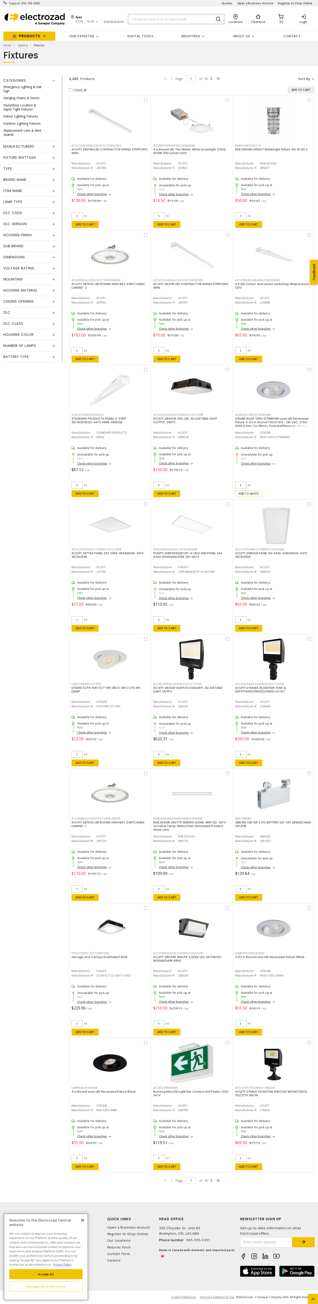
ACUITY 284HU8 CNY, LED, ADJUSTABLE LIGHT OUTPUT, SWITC (185, 420)
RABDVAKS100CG (248, 145)
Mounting (13, 279)
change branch (114, 21)
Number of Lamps (19, 345)
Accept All (46, 1274)
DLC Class (13, 323)
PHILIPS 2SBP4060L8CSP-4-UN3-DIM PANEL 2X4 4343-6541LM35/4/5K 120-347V (187, 555)
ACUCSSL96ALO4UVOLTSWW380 (96, 145)
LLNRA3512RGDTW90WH (253, 415)
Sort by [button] (304, 78)
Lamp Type (12, 201)
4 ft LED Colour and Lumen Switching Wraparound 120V (272, 286)
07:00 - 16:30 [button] (84, 21)
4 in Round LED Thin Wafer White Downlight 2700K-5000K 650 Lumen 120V (190, 151)
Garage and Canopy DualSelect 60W (99, 957)
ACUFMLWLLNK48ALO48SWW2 (258, 280)
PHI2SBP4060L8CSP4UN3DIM (175, 549)
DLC (7, 312)
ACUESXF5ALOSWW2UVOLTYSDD (177, 684)
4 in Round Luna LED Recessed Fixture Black (104, 1092)
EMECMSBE (243, 818)
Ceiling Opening (18, 301)
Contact (292, 36)
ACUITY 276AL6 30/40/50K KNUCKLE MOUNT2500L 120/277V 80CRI (271, 1093)
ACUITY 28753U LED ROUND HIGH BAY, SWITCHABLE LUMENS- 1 (108, 824)
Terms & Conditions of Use (217, 1297)
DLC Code (12, 212)
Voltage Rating (18, 268)
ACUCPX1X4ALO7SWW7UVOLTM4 (259, 549)
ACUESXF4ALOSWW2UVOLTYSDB (259, 684)
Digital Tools (140, 36)
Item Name (12, 190)
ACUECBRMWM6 (165, 1088)
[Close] (83, 1220)
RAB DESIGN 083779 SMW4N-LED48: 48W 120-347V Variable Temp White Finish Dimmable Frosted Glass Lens (189, 826)
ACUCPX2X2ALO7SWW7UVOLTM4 (96, 549)
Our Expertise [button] (82, 36)
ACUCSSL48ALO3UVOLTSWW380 (178, 280)
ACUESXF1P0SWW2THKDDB (255, 1088)
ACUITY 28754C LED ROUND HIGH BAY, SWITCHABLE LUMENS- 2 (108, 286)
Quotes (227, 3)
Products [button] (29, 36)
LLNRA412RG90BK (85, 1088)
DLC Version (15, 224)
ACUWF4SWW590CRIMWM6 (174, 145)
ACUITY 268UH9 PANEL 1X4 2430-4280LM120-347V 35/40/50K (271, 555)
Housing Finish (17, 235)
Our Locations (119, 1240)
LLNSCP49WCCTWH (86, 684)
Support (15, 3)
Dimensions (14, 257)
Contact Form (118, 1254)
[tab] (29, 80)
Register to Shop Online (295, 3)
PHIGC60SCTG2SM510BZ (90, 953)
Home (7, 45)
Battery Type (16, 356)
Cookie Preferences (183, 1297)
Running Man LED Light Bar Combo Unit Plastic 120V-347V (191, 1093)
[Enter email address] (266, 1242)
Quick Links (119, 1219)
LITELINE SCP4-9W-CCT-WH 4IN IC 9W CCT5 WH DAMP (106, 689)
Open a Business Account (255, 3)
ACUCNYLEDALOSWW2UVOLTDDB (178, 415)
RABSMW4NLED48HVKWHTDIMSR (177, 818)
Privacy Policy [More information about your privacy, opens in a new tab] (62, 1264)
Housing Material (20, 290)
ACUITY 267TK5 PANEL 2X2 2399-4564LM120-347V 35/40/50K (108, 555)
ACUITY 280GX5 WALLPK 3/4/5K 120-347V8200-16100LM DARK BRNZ (187, 959)
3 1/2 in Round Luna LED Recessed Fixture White (270, 957)
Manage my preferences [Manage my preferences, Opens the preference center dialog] (46, 1286)
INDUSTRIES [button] (190, 36)
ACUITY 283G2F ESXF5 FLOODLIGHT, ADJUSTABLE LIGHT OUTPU (188, 689)
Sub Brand (13, 246)
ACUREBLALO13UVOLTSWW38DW (96, 818)
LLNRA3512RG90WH (250, 953)
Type (7, 168)
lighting (23, 45)
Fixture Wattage (19, 157)
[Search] (176, 19)
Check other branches (92, 194)
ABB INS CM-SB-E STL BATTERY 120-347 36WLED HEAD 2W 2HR (273, 824)
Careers (114, 1260)
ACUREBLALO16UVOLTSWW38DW (96, 280)
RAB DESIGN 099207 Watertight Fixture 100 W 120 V (271, 149)
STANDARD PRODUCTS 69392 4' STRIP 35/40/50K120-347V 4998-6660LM (99, 420)
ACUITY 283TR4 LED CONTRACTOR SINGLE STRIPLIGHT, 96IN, (110, 151)
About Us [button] (241, 36)
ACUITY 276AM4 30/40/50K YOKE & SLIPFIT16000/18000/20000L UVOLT (260, 689)
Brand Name (14, 179)
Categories (14, 80)
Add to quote (248, 493)
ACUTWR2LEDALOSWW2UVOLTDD (178, 953)
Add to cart (85, 224)
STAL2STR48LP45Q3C (88, 415)
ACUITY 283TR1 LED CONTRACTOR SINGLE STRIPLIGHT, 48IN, (191, 286)
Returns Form (119, 1247)
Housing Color (18, 334)
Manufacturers (18, 146)
